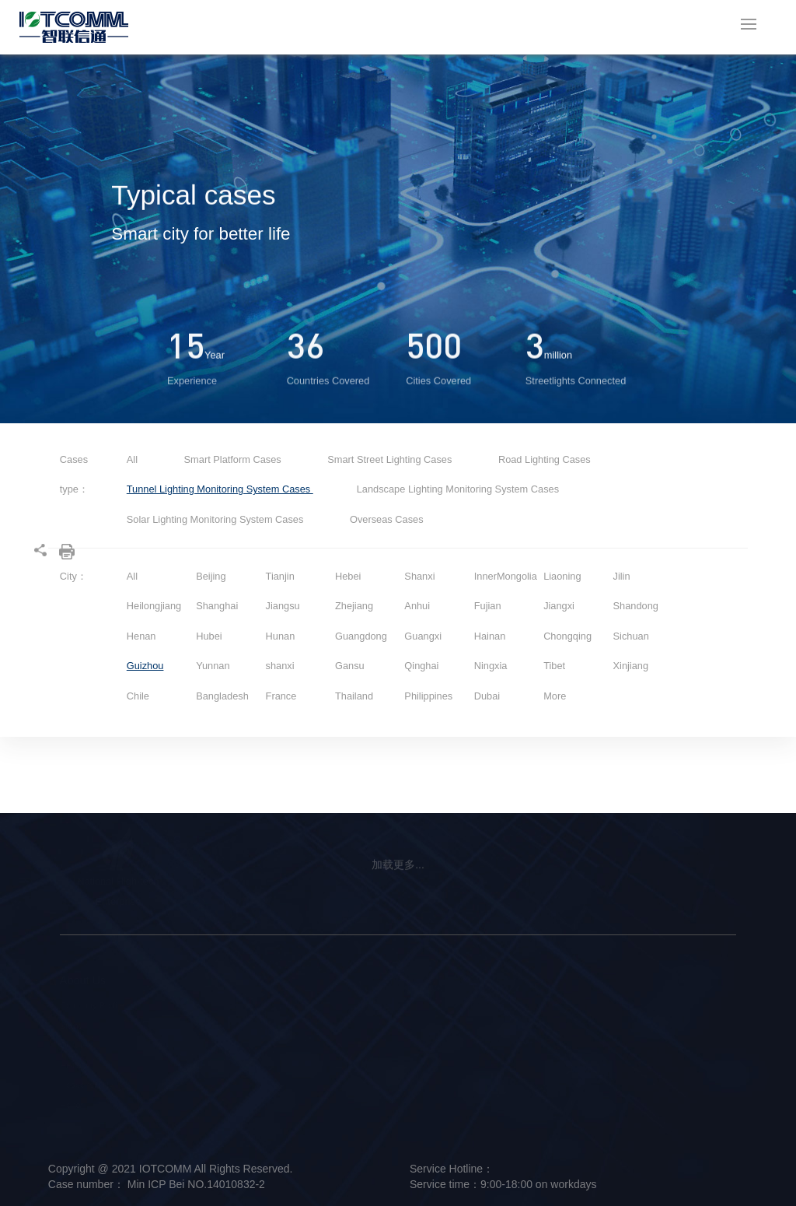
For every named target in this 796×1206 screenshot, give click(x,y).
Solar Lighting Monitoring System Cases (216, 519)
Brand (71, 1025)
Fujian (487, 606)
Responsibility (86, 1084)
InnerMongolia (505, 576)
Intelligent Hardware (197, 1025)
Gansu (350, 665)
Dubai (487, 696)
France (281, 696)
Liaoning (562, 576)
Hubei (209, 636)
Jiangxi (558, 606)
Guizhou (145, 665)
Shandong (635, 606)
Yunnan (212, 665)
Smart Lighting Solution (332, 1025)
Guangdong (361, 636)
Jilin (621, 576)
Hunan (280, 636)
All (132, 459)
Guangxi (423, 636)
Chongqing (567, 636)
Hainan (490, 636)
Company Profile (92, 1005)
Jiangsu (283, 606)
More (554, 696)
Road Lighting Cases (544, 459)
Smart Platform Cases (234, 459)
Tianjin (280, 576)
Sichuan (631, 636)
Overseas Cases (387, 519)
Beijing (210, 576)
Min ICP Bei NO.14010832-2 (194, 1184)
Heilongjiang (154, 606)
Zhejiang (354, 606)
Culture (74, 1045)
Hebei (348, 576)
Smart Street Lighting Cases (391, 459)
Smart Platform (187, 1045)
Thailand (354, 696)
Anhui (417, 606)
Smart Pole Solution (325, 1005)
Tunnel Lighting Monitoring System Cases (220, 489)
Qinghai (421, 665)
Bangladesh (222, 696)
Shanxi (419, 576)
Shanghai (217, 606)
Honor (71, 1105)
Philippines (428, 696)
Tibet (554, 665)
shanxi (280, 665)
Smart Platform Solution (333, 1045)
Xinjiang (631, 665)
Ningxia (491, 665)
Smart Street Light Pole (203, 1005)
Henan (141, 636)
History (73, 1065)
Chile (138, 696)
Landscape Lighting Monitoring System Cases (458, 489)
